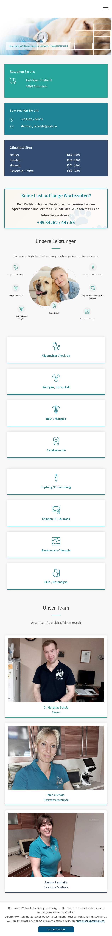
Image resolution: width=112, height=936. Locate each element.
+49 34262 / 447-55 (32, 119)
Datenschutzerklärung (91, 921)
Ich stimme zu (56, 929)
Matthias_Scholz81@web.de (39, 126)
